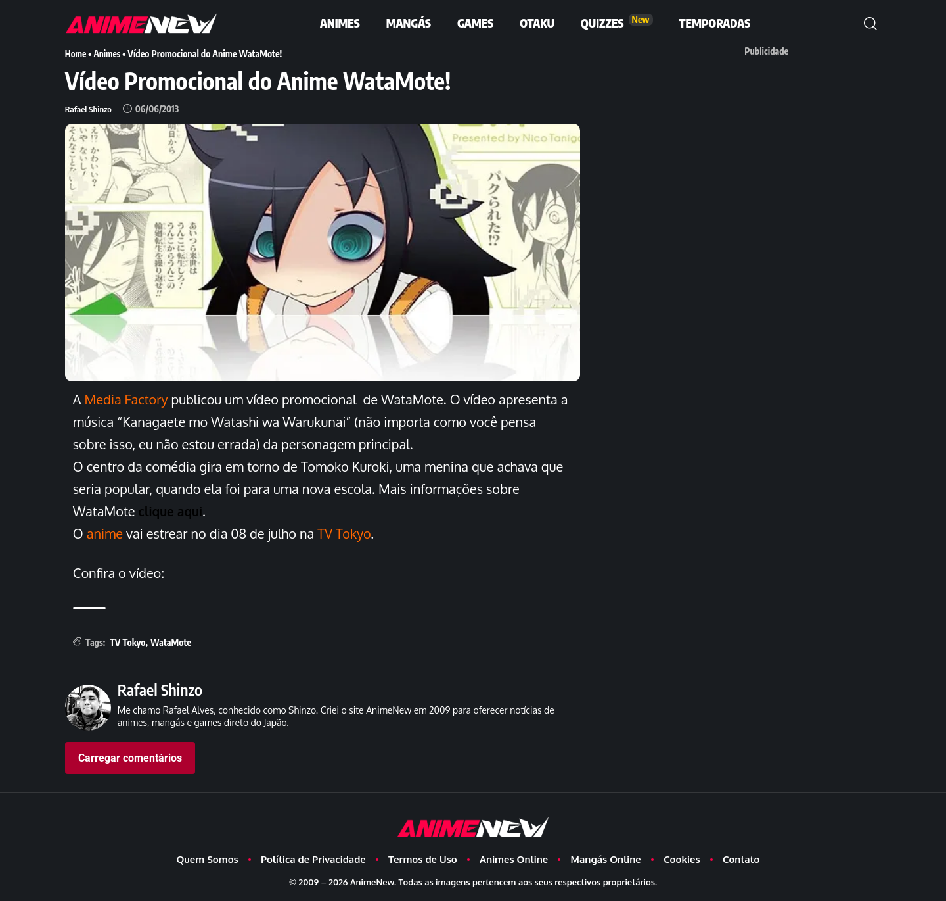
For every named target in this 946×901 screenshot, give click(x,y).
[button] (870, 23)
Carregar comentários (130, 758)
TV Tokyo (127, 642)
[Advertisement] (773, 154)
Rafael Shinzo (89, 108)
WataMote (170, 642)
